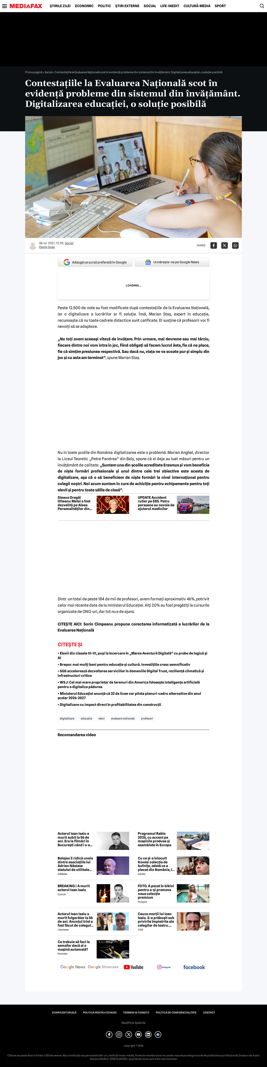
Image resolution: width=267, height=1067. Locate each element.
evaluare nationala (123, 718)
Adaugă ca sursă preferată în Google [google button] (95, 262)
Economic (84, 6)
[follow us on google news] (73, 967)
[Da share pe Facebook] (213, 245)
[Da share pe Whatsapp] (235, 245)
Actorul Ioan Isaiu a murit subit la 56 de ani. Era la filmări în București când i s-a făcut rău (74, 839)
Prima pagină (33, 72)
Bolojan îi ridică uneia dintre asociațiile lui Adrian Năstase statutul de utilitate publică (75, 864)
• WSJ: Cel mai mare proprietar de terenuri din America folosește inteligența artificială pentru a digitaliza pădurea (129, 684)
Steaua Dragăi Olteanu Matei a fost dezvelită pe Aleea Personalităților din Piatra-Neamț (74, 503)
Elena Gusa (47, 247)
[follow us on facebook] (194, 967)
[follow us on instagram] (164, 967)
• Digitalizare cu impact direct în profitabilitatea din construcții (109, 705)
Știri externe (127, 6)
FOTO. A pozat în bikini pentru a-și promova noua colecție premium (156, 891)
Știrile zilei (60, 6)
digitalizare (67, 718)
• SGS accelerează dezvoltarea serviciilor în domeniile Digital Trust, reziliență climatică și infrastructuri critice (131, 673)
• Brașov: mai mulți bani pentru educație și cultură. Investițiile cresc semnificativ (124, 665)
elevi (102, 718)
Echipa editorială (64, 1012)
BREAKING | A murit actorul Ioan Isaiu (74, 888)
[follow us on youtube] (133, 967)
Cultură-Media (197, 6)
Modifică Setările (133, 1023)
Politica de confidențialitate (176, 1012)
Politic (104, 6)
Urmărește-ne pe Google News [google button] (172, 262)
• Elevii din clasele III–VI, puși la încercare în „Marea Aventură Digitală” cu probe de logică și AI (132, 655)
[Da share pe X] (224, 245)
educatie (86, 718)
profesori (147, 718)
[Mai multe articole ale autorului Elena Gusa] (32, 245)
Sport (220, 6)
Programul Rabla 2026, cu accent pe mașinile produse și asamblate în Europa (154, 839)
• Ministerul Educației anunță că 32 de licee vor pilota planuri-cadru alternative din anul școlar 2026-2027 (129, 696)
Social (150, 6)
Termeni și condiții (136, 1012)
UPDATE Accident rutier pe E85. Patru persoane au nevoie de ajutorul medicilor (156, 503)
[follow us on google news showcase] (103, 967)
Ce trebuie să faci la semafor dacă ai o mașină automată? (74, 946)
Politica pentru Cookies (100, 1012)
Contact (209, 1012)
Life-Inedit (169, 6)
